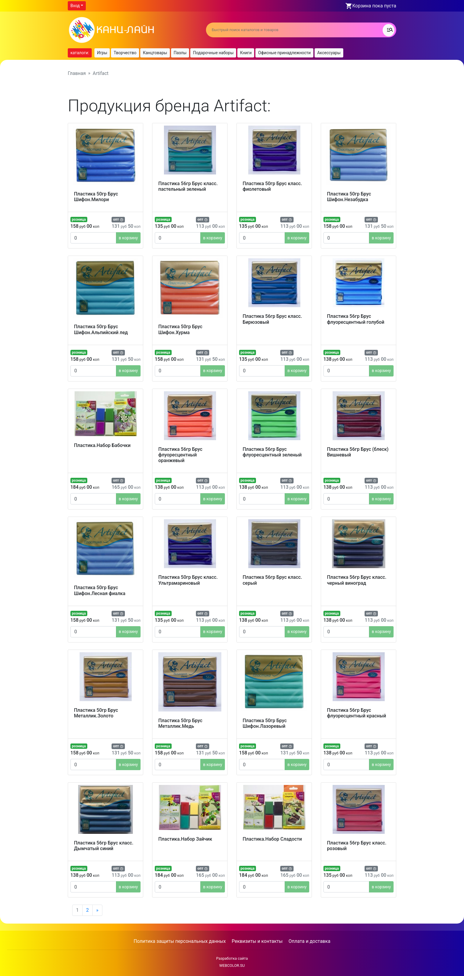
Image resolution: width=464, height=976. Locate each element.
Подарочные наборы (213, 52)
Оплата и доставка (309, 941)
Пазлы (180, 52)
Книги (246, 52)
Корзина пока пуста (374, 6)
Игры (102, 52)
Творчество (125, 52)
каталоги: (79, 52)
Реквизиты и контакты (257, 941)
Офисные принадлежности (284, 52)
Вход (75, 5)
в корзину (128, 237)
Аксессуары (329, 52)
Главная (77, 73)
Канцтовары (155, 52)
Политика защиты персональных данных (180, 941)
